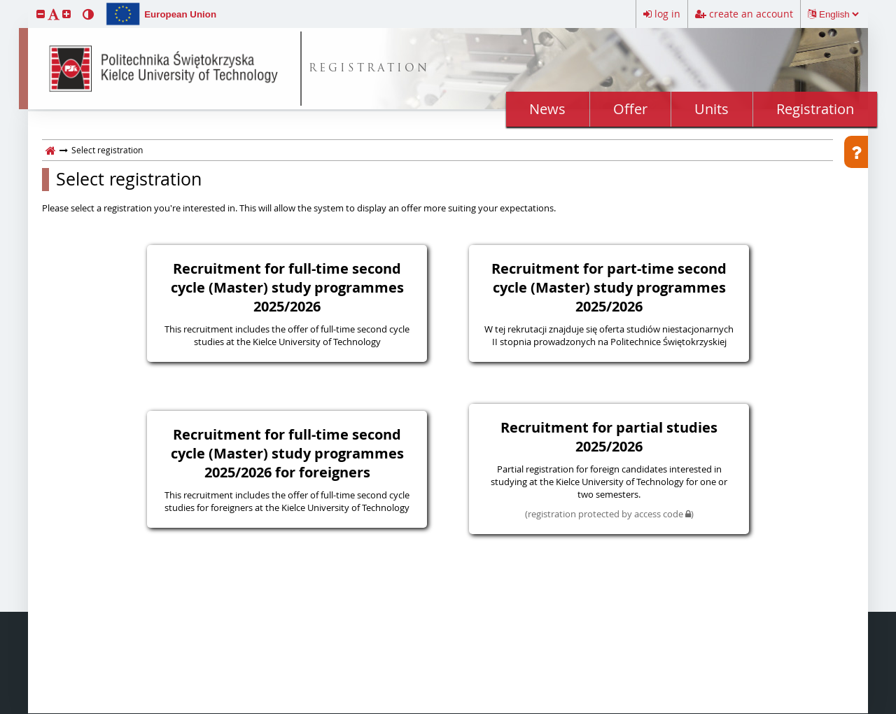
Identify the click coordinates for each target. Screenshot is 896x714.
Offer (630, 108)
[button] (40, 13)
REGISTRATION (369, 69)
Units (711, 108)
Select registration (129, 179)
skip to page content (3, 3)
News (547, 108)
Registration (815, 108)
